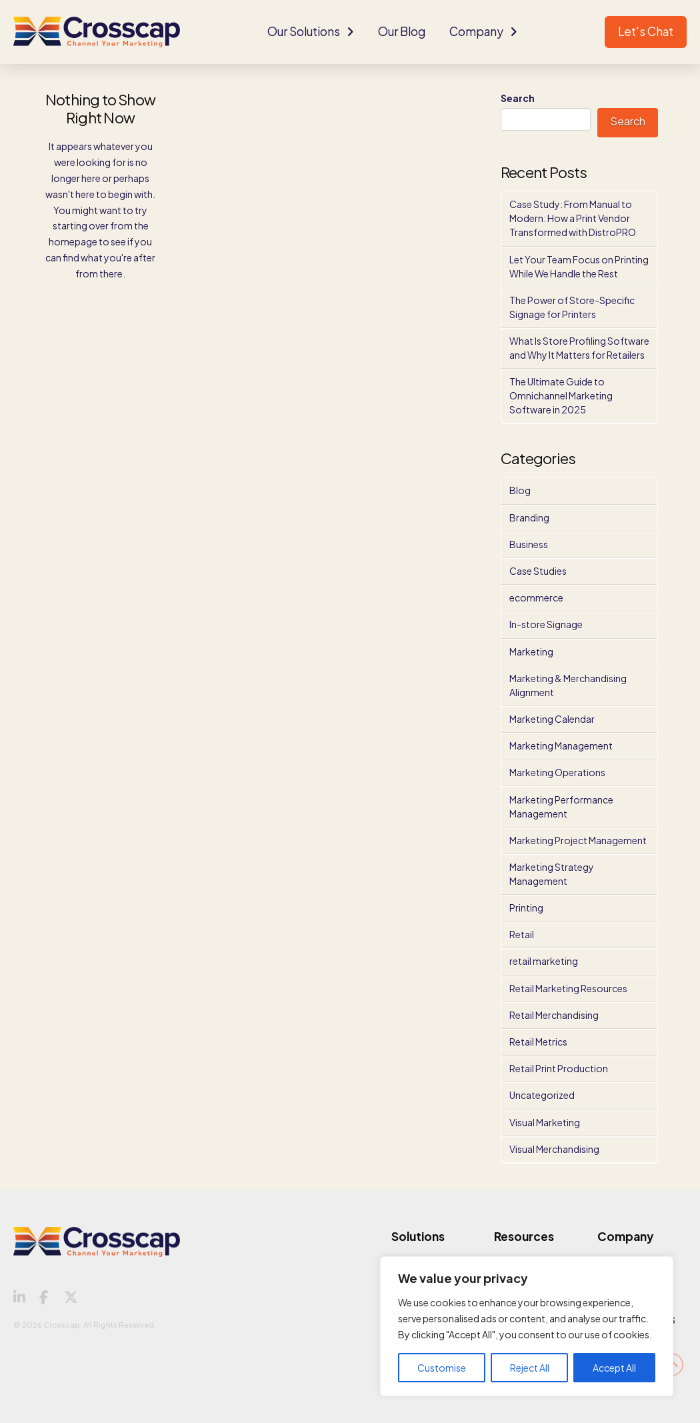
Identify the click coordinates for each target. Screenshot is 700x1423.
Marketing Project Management (578, 840)
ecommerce (536, 597)
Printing (526, 908)
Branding (529, 517)
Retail (521, 934)
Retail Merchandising (554, 1015)
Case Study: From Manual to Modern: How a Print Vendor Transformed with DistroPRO (572, 218)
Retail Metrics (538, 1042)
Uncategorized (542, 1095)
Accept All (614, 1368)
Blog (520, 490)
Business (528, 544)
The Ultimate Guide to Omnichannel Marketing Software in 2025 (561, 395)
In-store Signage (546, 624)
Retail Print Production (558, 1068)
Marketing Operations (557, 772)
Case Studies (538, 571)
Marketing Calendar (552, 719)
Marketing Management (561, 746)
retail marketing (543, 961)
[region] (526, 1326)
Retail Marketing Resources (568, 988)
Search (518, 98)
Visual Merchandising (554, 1149)
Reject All (529, 1368)
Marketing (531, 651)
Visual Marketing (544, 1122)
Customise (441, 1368)
